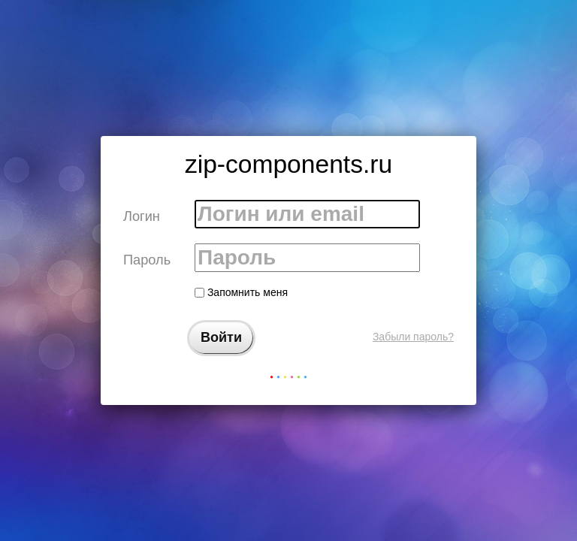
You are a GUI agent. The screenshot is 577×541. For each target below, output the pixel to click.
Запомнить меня (241, 292)
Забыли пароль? (413, 336)
